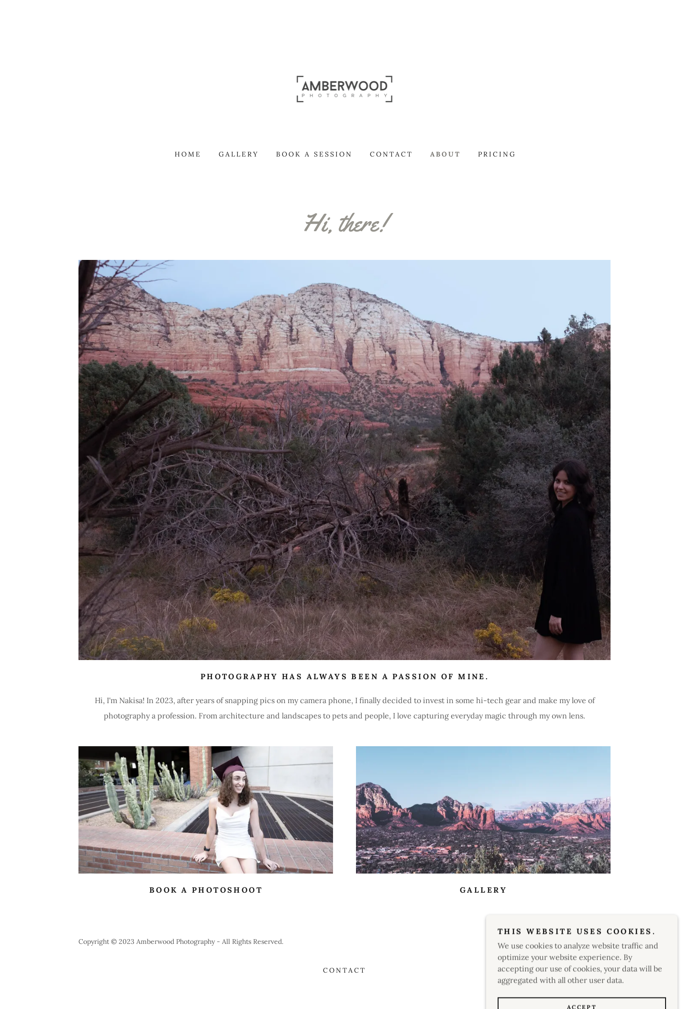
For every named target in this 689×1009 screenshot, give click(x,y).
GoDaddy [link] (596, 941)
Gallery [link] (239, 154)
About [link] (445, 154)
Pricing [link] (497, 154)
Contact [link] (391, 154)
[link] (345, 88)
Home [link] (188, 154)
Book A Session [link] (314, 154)
